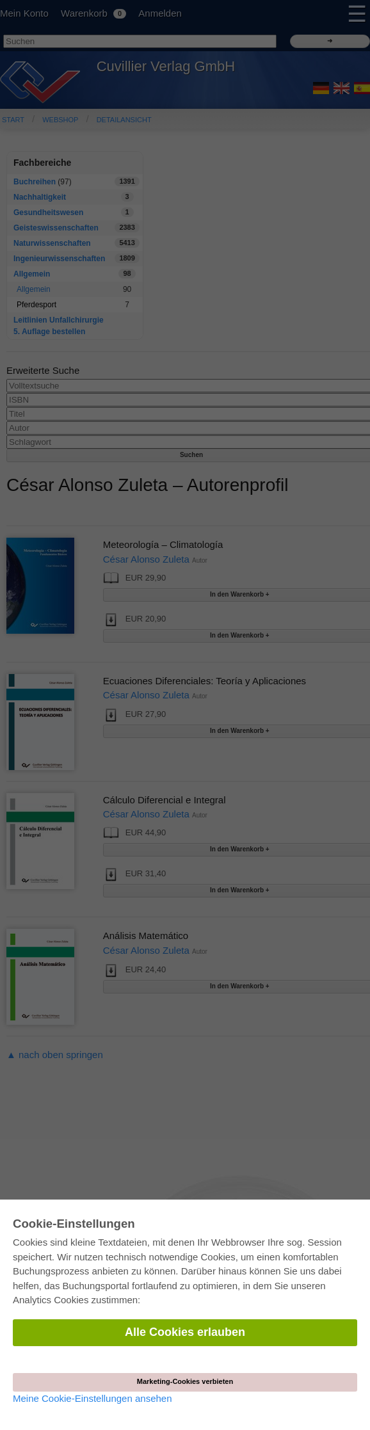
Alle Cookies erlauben (185, 1332)
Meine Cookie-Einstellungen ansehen (92, 1398)
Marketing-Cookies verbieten (185, 1381)
